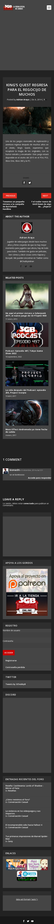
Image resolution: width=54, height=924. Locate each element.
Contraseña (8, 641)
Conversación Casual (18, 802)
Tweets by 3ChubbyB (16, 684)
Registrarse (11, 660)
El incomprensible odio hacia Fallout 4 (24, 825)
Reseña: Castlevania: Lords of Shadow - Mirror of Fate (25, 786)
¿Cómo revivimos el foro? (18, 799)
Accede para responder (39, 478)
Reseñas (12, 790)
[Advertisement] (27, 43)
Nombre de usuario (11, 630)
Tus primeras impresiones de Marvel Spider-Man (27, 837)
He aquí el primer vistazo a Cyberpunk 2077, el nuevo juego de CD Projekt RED (26, 314)
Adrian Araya (22, 99)
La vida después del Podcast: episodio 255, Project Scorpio (26, 391)
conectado (28, 503)
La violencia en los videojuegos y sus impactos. (23, 812)
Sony (10, 841)
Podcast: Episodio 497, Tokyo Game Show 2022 (24, 352)
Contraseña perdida (15, 667)
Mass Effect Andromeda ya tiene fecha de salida (26, 430)
